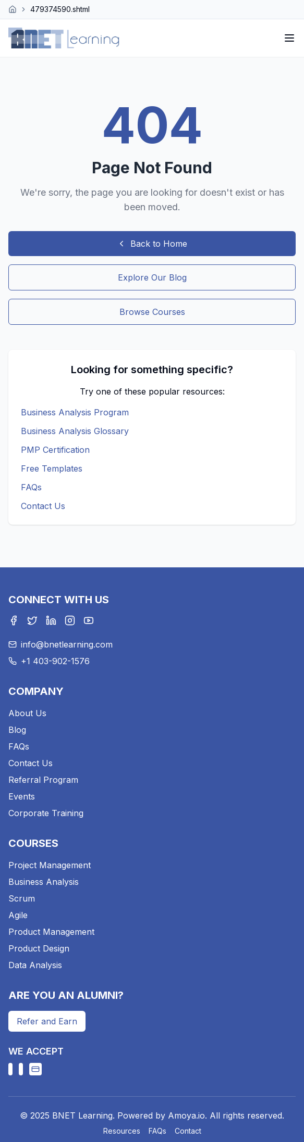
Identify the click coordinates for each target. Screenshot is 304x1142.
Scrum (21, 898)
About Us (27, 713)
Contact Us (43, 506)
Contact (188, 1130)
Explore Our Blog (152, 277)
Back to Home (152, 243)
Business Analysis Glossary (75, 431)
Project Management (49, 865)
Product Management (51, 932)
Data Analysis (35, 965)
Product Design (38, 948)
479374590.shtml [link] (60, 9)
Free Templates (51, 468)
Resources (121, 1130)
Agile (18, 915)
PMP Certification (55, 450)
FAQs (31, 487)
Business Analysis (43, 882)
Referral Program (43, 780)
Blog (17, 730)
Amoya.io (186, 1115)
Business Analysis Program (75, 412)
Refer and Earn (47, 1021)
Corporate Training (45, 813)
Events (21, 796)
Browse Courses (152, 312)
